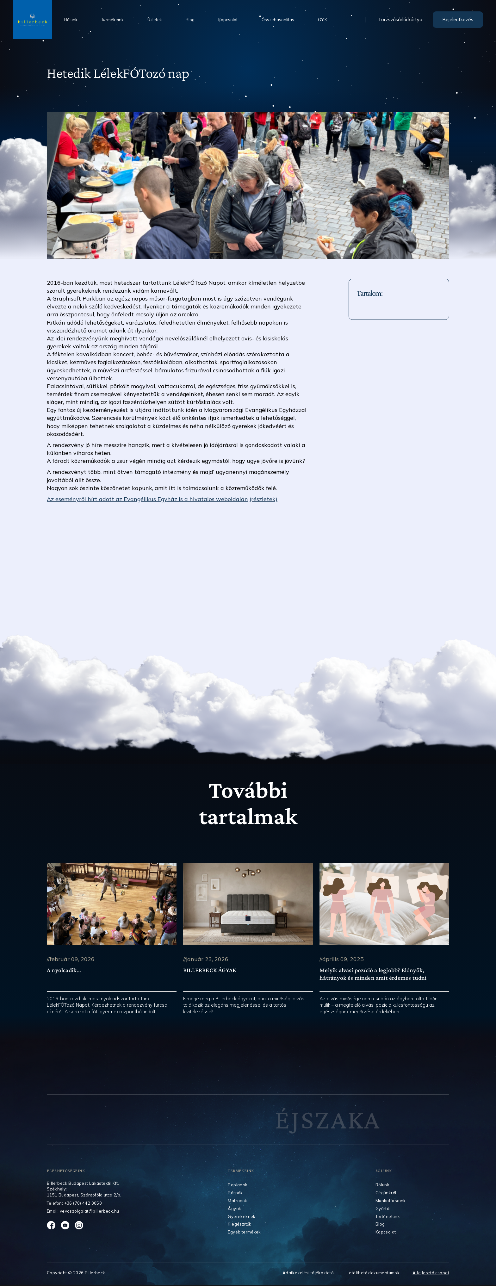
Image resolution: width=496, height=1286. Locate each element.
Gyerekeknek (241, 1216)
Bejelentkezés (458, 19)
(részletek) (263, 498)
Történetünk (387, 1216)
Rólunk (71, 19)
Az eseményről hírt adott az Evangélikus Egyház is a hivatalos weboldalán (147, 498)
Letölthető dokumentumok (373, 1273)
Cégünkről (385, 1192)
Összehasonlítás (278, 19)
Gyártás (383, 1208)
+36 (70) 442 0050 (83, 1203)
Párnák (235, 1192)
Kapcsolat (228, 19)
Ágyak (234, 1208)
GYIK (322, 19)
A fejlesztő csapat (430, 1273)
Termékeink (112, 19)
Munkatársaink (390, 1200)
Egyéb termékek (244, 1231)
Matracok (237, 1200)
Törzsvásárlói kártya (400, 19)
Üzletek (154, 19)
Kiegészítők (239, 1224)
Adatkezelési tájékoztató (308, 1273)
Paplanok (237, 1184)
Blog (190, 19)
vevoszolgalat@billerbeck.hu (89, 1211)
